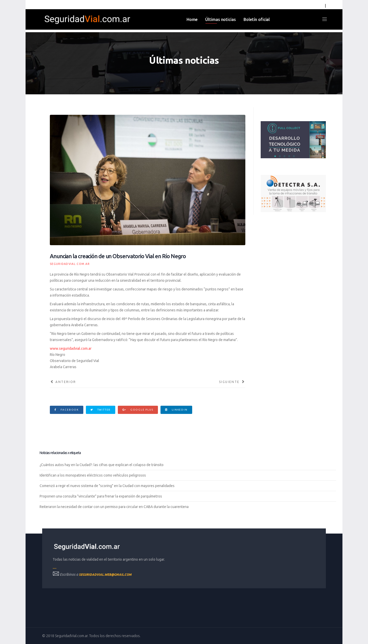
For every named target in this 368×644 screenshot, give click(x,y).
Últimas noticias (220, 19)
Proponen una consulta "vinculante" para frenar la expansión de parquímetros (101, 496)
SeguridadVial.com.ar (70, 263)
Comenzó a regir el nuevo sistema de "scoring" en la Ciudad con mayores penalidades (107, 486)
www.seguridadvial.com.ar (70, 348)
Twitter (100, 409)
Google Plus (137, 409)
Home (192, 19)
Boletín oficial (257, 19)
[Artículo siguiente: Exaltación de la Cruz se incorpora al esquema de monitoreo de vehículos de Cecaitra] (232, 382)
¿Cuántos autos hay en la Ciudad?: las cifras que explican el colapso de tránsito (102, 465)
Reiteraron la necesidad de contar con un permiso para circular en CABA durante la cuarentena (114, 507)
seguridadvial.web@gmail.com (105, 574)
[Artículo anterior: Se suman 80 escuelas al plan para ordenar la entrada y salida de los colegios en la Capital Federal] (63, 382)
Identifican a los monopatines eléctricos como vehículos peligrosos (93, 475)
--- (54, 568)
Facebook (66, 409)
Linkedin (176, 409)
